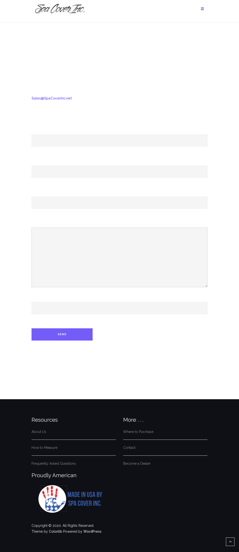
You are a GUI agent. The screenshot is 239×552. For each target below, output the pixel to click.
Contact (129, 448)
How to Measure (44, 448)
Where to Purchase (138, 432)
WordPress (92, 531)
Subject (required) (119, 198)
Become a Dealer (137, 463)
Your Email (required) (119, 167)
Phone (119, 303)
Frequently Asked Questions (54, 463)
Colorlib (55, 531)
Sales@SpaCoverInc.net (52, 98)
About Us (39, 432)
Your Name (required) (119, 136)
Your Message (119, 255)
